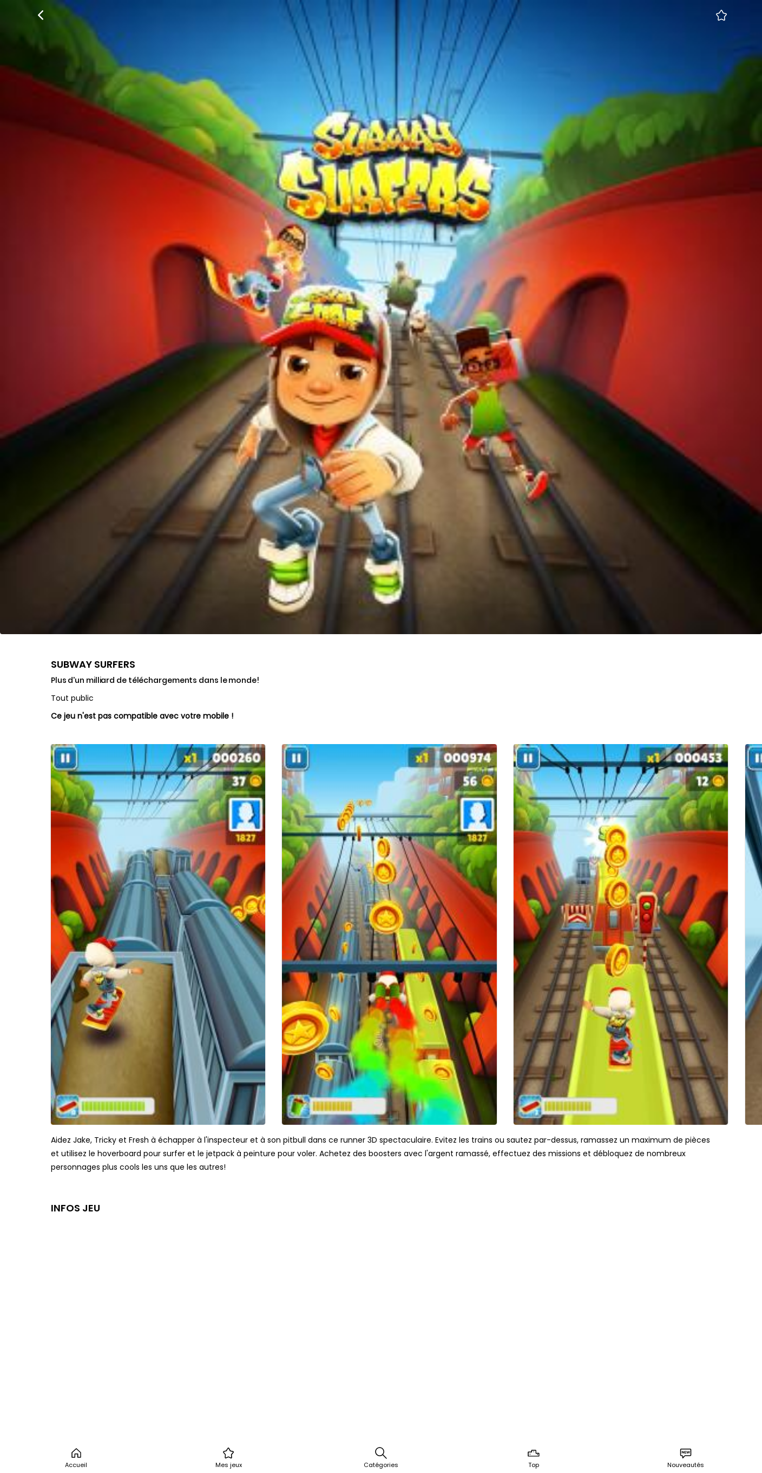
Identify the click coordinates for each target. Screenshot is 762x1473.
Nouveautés (685, 1457)
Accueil (76, 1457)
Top (533, 1457)
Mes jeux (228, 1457)
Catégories (381, 1457)
